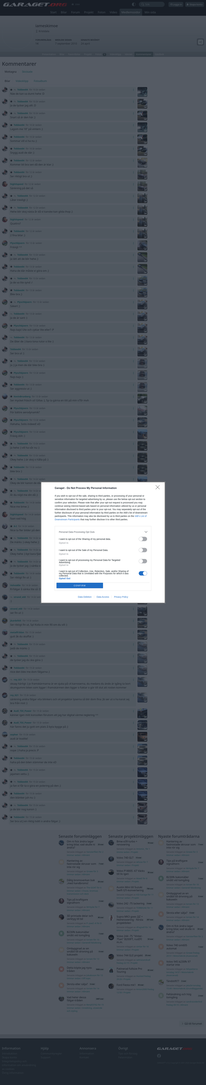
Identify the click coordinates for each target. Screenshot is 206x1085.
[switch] (143, 539)
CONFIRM (80, 585)
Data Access (103, 597)
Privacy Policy (121, 597)
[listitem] (103, 532)
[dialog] (103, 542)
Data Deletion (85, 597)
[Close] (159, 488)
